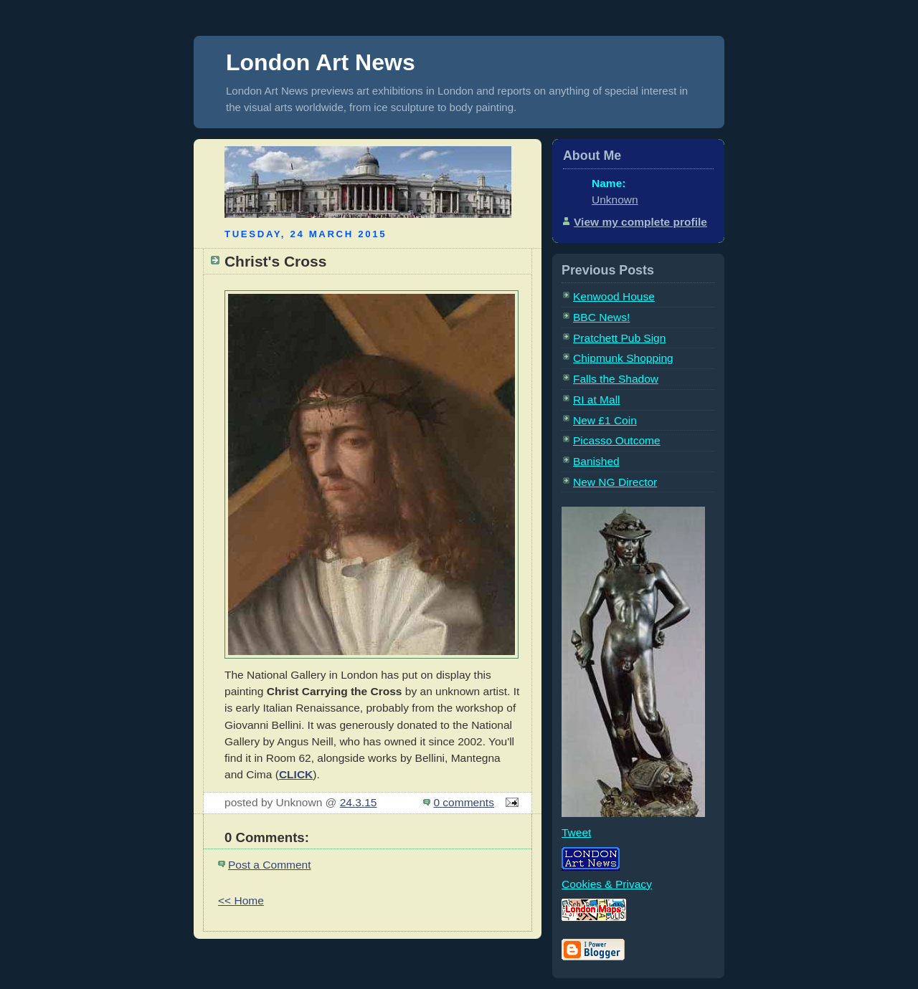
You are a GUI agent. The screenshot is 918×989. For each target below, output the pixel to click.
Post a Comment (269, 865)
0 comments (463, 802)
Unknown (615, 200)
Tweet (576, 832)
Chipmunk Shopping (623, 358)
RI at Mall (596, 399)
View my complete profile (640, 222)
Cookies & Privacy (607, 884)
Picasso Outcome (617, 440)
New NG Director (615, 482)
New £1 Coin (605, 420)
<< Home (241, 900)
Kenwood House (614, 296)
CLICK (296, 774)
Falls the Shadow (615, 379)
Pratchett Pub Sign (619, 338)
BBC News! (601, 317)
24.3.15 (358, 802)
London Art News (320, 62)
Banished (596, 461)
